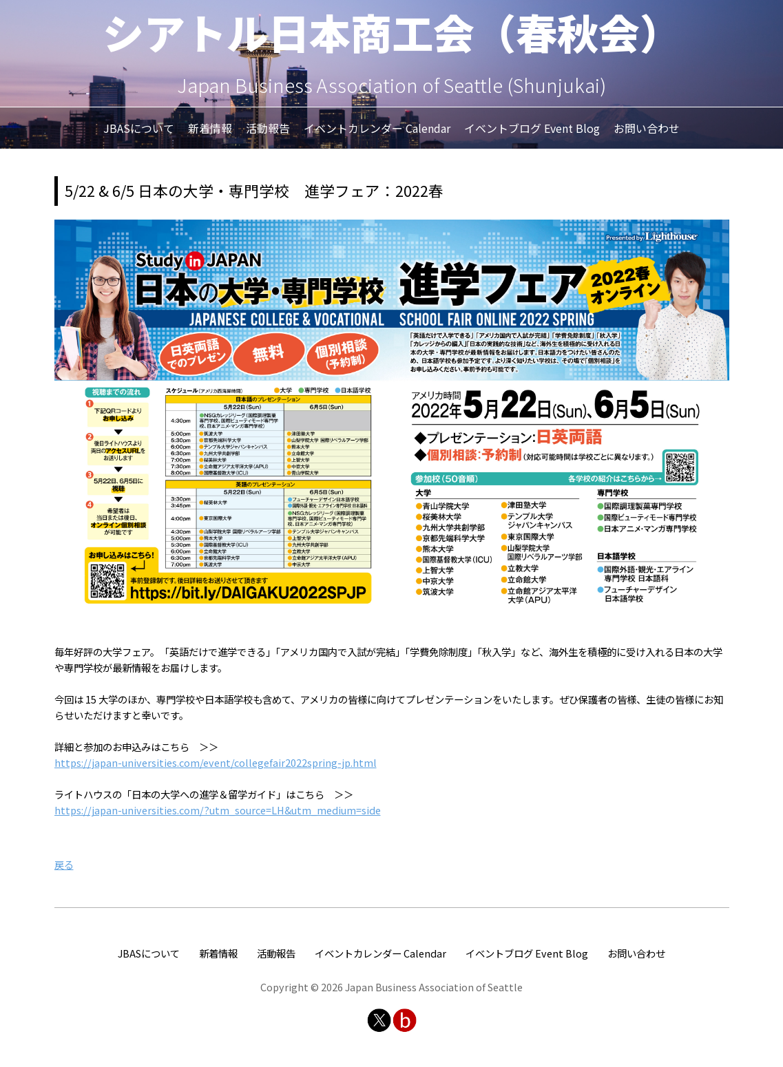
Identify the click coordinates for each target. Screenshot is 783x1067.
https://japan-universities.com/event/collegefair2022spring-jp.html (215, 762)
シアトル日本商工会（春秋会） (392, 31)
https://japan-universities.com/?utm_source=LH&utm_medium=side (217, 810)
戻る (64, 864)
